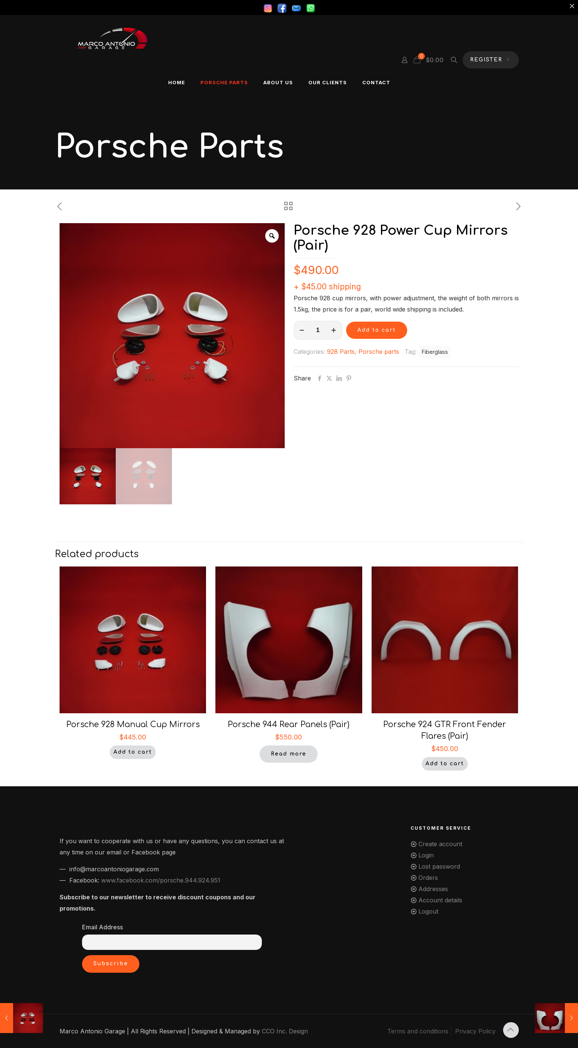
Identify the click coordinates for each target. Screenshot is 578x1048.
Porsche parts (378, 351)
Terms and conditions (417, 1031)
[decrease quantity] (302, 330)
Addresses (433, 889)
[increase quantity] (334, 330)
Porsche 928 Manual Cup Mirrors (133, 724)
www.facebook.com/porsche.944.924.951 (160, 880)
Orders (428, 877)
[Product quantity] (318, 330)
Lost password (439, 866)
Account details (440, 900)
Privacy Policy (475, 1031)
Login (426, 855)
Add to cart (376, 330)
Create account (440, 844)
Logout (428, 911)
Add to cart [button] (133, 752)
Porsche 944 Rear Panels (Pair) (288, 724)
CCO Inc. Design (285, 1031)
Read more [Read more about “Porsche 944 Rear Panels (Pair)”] (288, 754)
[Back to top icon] (511, 1030)
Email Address (102, 927)
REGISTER (490, 60)
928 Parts (341, 351)
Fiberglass (435, 352)
